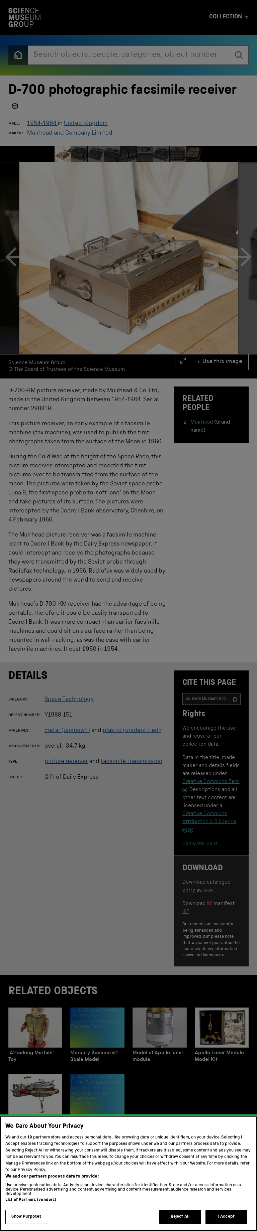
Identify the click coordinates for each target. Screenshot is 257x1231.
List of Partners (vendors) (30, 1206)
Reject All (180, 1223)
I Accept (226, 1223)
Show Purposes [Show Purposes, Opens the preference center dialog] (26, 1223)
